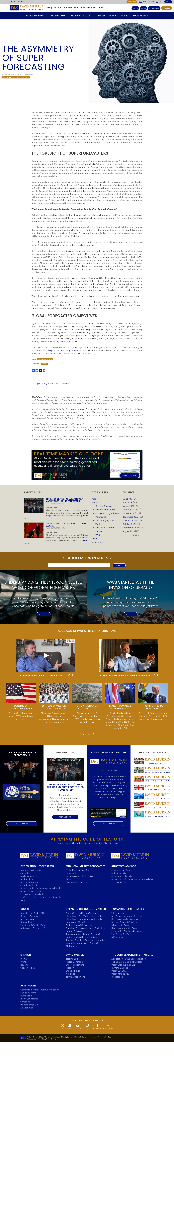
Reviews (24, 964)
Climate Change (103, 506)
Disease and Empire (105, 509)
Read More (43, 614)
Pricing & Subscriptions (77, 882)
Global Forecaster (36, 15)
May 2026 (127, 499)
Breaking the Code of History (34, 913)
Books (113, 15)
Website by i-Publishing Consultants (41, 1039)
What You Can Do (29, 1004)
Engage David (148, 2)
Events (23, 961)
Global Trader (59, 15)
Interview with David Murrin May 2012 (45, 675)
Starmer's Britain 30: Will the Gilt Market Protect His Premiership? (64, 500)
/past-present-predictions (21, 708)
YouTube (77, 1027)
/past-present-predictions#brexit (120, 708)
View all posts (65, 817)
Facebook (97, 1027)
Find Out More (109, 823)
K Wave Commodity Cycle (124, 928)
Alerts (135, 8)
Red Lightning (27, 919)
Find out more (22, 823)
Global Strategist (81, 15)
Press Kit (70, 967)
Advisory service (69, 350)
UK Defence (117, 976)
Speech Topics (27, 967)
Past (93, 499)
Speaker (125, 15)
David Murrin (140, 15)
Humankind (26, 995)
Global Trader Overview (78, 870)
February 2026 (130, 509)
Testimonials (17, 2)
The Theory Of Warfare (122, 934)
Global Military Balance (107, 513)
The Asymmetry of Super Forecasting (84, 934)
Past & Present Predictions (33, 894)
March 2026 (128, 506)
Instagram (87, 1027)
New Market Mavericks (77, 922)
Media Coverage (28, 876)
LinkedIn (69, 1027)
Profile (23, 958)
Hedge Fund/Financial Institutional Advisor (132, 879)
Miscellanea (97, 542)
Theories (100, 15)
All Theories (71, 946)
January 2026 (129, 513)
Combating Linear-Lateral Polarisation (39, 989)
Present (95, 502)
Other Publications (75, 964)
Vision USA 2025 (119, 970)
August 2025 (129, 531)
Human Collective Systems (124, 919)
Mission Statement (29, 882)
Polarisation (101, 517)
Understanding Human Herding (81, 937)
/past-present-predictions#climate (87, 708)
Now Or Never (27, 922)
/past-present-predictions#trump (153, 708)
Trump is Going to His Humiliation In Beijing (66, 524)
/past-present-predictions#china (54, 708)
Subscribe (132, 2)
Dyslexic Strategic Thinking (124, 922)
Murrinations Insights (30, 870)
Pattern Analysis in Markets (79, 925)
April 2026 (127, 502)
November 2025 (130, 520)
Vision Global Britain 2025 (124, 964)
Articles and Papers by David (34, 928)
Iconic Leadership (29, 998)
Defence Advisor (119, 873)
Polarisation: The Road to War (126, 931)
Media (143, 8)
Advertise (70, 973)
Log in (168, 2)
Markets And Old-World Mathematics (84, 916)
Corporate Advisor (120, 870)
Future (44, 364)
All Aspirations (27, 1007)
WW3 (97, 535)
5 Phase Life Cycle (120, 925)
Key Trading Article (45, 359)
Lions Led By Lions (29, 916)
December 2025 (130, 517)
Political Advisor (119, 882)
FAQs (68, 879)
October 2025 (129, 524)
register (48, 383)
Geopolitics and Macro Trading (81, 913)
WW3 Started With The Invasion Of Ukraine (41, 897)
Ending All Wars (28, 992)
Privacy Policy (97, 1037)
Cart (161, 2)
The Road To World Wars (32, 925)
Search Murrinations (30, 885)
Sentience (25, 1001)
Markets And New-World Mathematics (85, 919)
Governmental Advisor (122, 876)
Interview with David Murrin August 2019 (128, 675)
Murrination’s (44, 347)
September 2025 (131, 527)
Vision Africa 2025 (120, 973)
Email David (108, 1027)
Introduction (72, 873)
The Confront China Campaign (126, 961)
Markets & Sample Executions (80, 876)
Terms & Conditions (75, 976)
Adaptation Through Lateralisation (128, 958)
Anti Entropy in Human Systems (126, 916)
